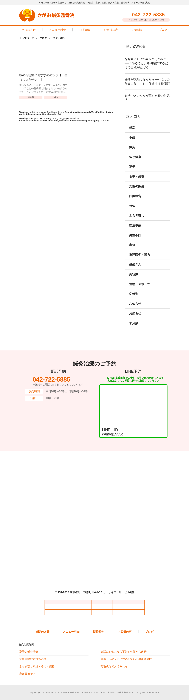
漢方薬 (31, 97)
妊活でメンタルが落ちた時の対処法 (147, 102)
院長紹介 (85, 30)
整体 (132, 210)
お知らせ (135, 308)
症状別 (133, 298)
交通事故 (135, 230)
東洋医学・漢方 (139, 259)
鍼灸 (56, 97)
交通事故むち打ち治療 (32, 659)
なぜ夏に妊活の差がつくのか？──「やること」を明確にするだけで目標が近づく (147, 63)
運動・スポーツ (139, 288)
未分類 (133, 327)
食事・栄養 (136, 181)
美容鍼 (133, 278)
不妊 (132, 141)
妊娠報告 (135, 200)
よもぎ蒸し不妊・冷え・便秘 (36, 666)
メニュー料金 (57, 30)
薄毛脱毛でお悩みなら (114, 666)
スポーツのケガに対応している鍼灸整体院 (126, 659)
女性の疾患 (136, 190)
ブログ (163, 30)
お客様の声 (111, 30)
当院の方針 (29, 30)
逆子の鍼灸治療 (28, 652)
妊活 (132, 132)
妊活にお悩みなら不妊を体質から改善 (124, 652)
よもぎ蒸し (136, 220)
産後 (132, 249)
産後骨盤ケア (27, 674)
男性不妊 (135, 239)
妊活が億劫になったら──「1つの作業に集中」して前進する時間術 (147, 83)
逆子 (132, 171)
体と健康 (135, 161)
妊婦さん (135, 269)
